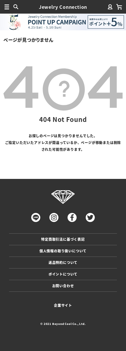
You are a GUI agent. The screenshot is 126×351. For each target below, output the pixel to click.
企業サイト (63, 305)
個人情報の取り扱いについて (63, 250)
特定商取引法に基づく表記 (63, 239)
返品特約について (63, 262)
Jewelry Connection (63, 6)
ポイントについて (63, 274)
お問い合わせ (63, 285)
